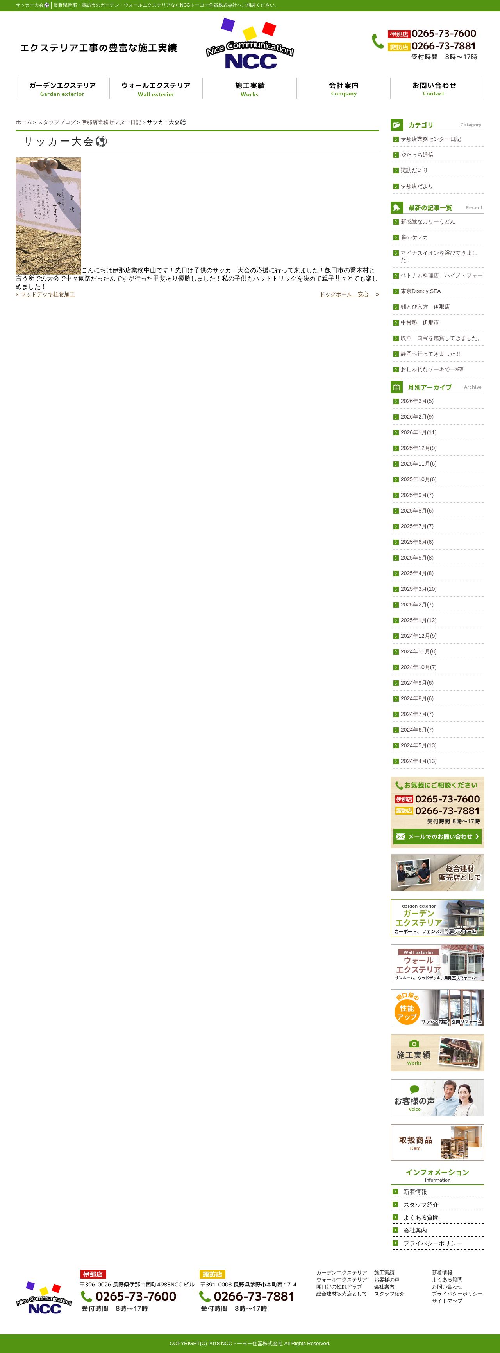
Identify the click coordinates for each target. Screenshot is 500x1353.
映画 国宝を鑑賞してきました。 (442, 338)
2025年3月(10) (419, 589)
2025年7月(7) (417, 526)
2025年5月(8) (417, 557)
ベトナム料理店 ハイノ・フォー (442, 275)
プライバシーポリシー (433, 1243)
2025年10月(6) (419, 479)
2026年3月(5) (417, 401)
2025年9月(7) (417, 495)
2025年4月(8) (417, 573)
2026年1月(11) (419, 432)
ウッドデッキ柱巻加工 (47, 294)
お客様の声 (387, 1280)
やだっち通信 (417, 154)
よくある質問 (421, 1217)
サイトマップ (447, 1301)
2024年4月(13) (419, 761)
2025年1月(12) (419, 620)
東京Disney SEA (421, 291)
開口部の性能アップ (339, 1287)
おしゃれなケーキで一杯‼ (432, 369)
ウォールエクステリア (341, 1280)
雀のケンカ (414, 237)
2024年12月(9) (419, 636)
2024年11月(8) (419, 651)
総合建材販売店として (341, 1294)
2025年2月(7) (417, 604)
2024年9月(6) (417, 683)
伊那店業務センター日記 (111, 122)
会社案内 (415, 1230)
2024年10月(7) (419, 667)
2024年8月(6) (417, 698)
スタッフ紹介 (421, 1204)
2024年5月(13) (419, 745)
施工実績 (384, 1273)
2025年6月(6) (417, 542)
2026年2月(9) (417, 417)
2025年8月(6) (417, 510)
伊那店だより (417, 186)
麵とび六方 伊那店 (425, 307)
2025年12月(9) (419, 448)
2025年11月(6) (419, 464)
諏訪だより (414, 170)
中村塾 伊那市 (420, 322)
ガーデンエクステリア (341, 1273)
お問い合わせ (447, 1287)
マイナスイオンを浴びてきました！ (439, 256)
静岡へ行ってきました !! (430, 354)
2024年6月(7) (417, 730)
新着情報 (415, 1191)
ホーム (24, 122)
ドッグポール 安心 (347, 294)
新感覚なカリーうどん (428, 221)
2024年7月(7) (417, 714)
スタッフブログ (57, 122)
